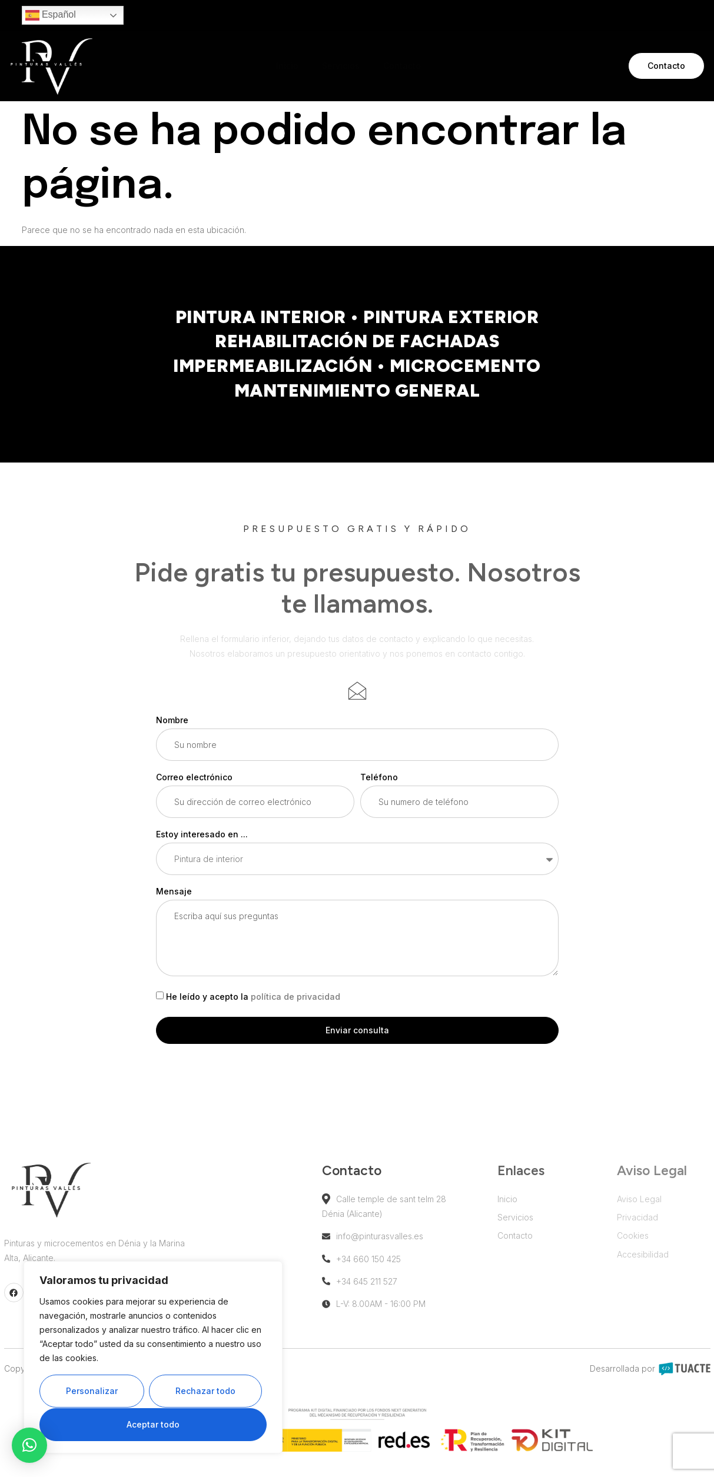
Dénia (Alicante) (367, 1230)
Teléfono (379, 793)
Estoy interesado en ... (202, 850)
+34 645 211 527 (375, 1298)
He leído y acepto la (253, 1013)
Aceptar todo (153, 1424)
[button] (29, 1445)
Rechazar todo (205, 1391)
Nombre (172, 735)
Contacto (402, 66)
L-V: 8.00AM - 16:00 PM (389, 1320)
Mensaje (174, 907)
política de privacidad (295, 1013)
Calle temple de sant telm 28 (399, 1215)
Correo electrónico (194, 793)
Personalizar (92, 1391)
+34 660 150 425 (376, 1275)
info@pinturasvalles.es (388, 1253)
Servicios (341, 66)
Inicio (287, 66)
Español (50, 15)
